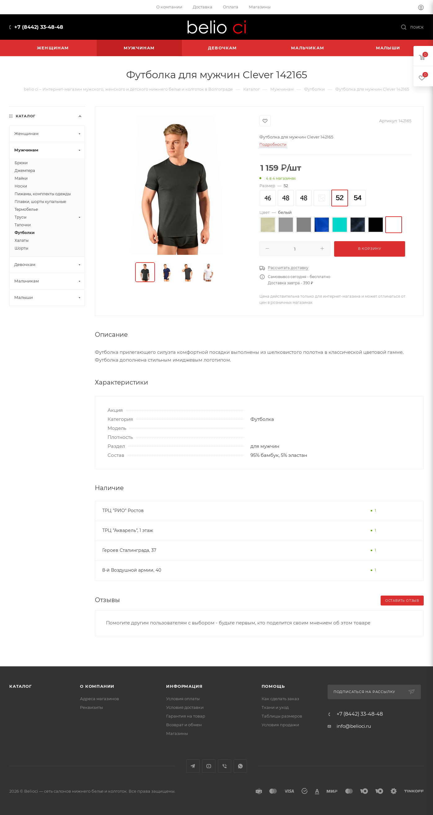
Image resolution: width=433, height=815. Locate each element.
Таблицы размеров (282, 716)
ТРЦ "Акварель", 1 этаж (127, 530)
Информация (184, 686)
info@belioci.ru (354, 726)
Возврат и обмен (184, 724)
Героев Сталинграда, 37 (129, 550)
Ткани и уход (275, 707)
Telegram (193, 766)
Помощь (273, 686)
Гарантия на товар (185, 716)
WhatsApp (240, 766)
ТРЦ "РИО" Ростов (123, 510)
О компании (97, 686)
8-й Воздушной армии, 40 (131, 570)
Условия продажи (280, 724)
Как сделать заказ (280, 698)
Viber (224, 766)
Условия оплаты (183, 698)
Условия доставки (185, 707)
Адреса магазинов (99, 698)
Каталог (20, 686)
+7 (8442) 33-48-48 (38, 27)
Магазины (177, 733)
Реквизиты (91, 707)
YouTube (208, 766)
